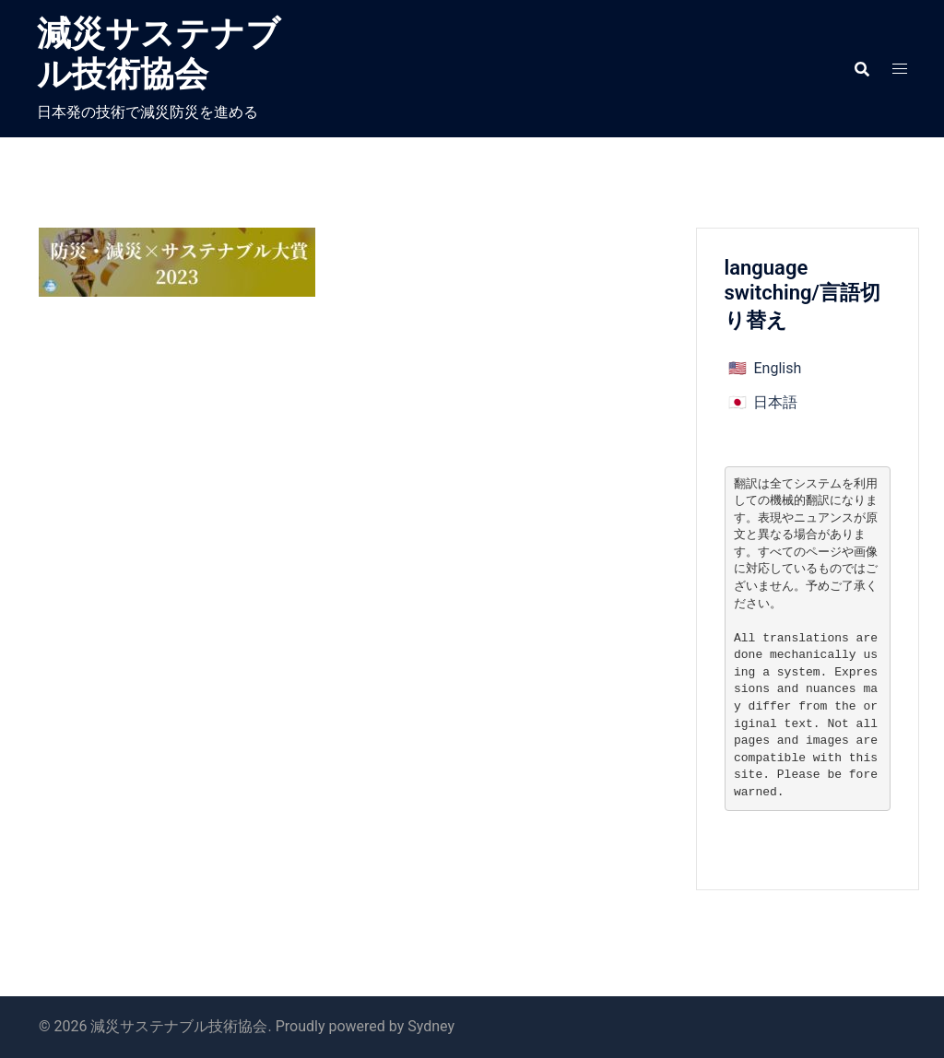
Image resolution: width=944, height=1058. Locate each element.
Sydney (430, 1026)
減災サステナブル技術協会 (158, 54)
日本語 (775, 402)
